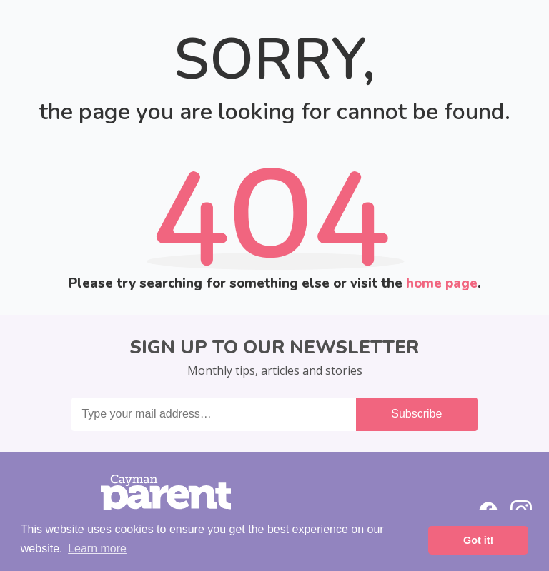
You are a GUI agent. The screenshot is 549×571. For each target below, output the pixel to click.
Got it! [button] (478, 540)
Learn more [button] (97, 548)
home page (442, 283)
